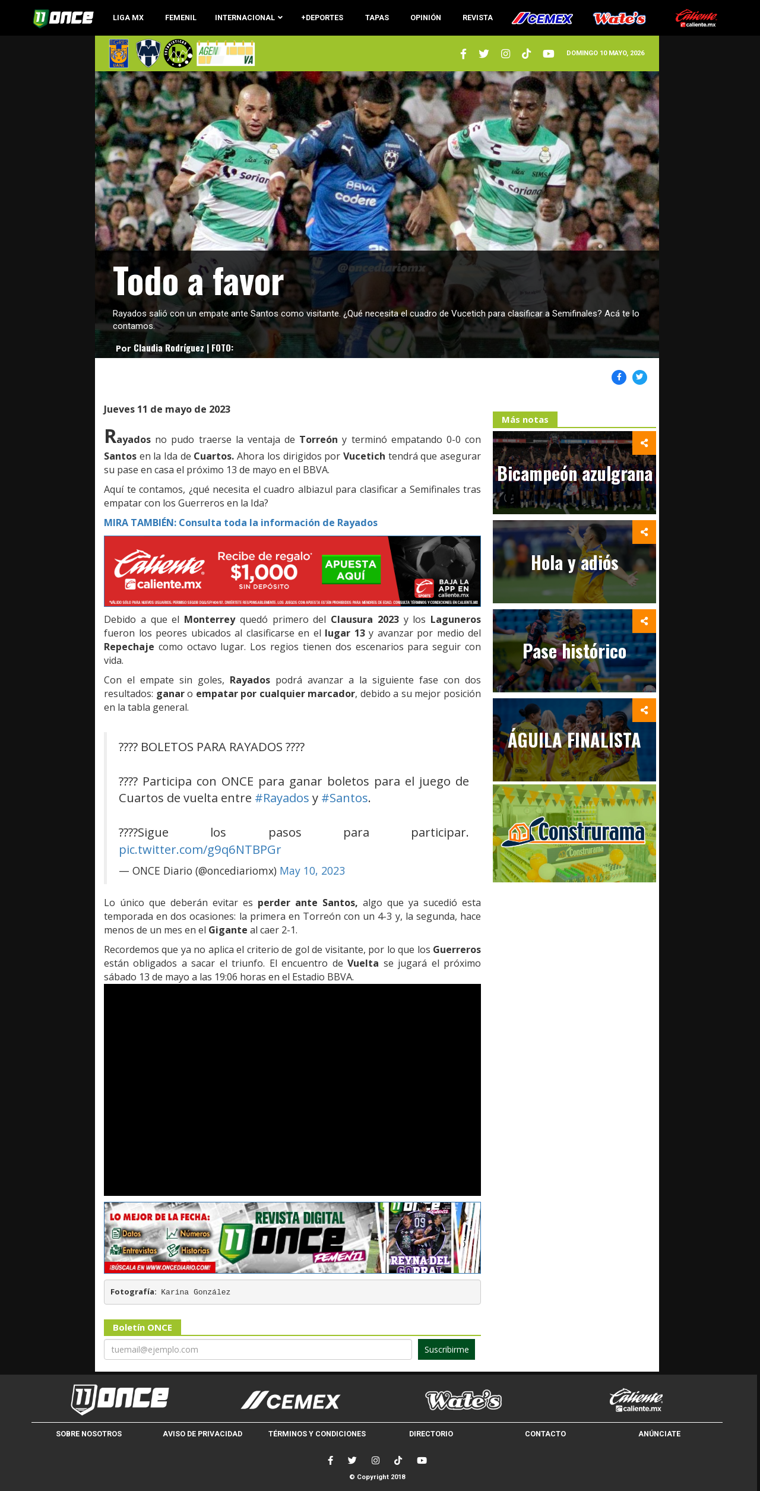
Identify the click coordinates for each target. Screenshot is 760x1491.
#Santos (344, 797)
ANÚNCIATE (659, 1433)
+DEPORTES (322, 17)
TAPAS (377, 17)
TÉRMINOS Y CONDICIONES (317, 1433)
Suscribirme (447, 1349)
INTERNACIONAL (249, 17)
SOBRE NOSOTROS (89, 1433)
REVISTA (478, 17)
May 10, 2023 (312, 870)
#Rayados (282, 797)
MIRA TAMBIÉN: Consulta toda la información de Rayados (241, 522)
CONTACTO (545, 1433)
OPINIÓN (425, 17)
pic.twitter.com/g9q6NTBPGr (200, 849)
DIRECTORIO (431, 1433)
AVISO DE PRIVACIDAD (202, 1433)
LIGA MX (128, 17)
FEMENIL (181, 17)
